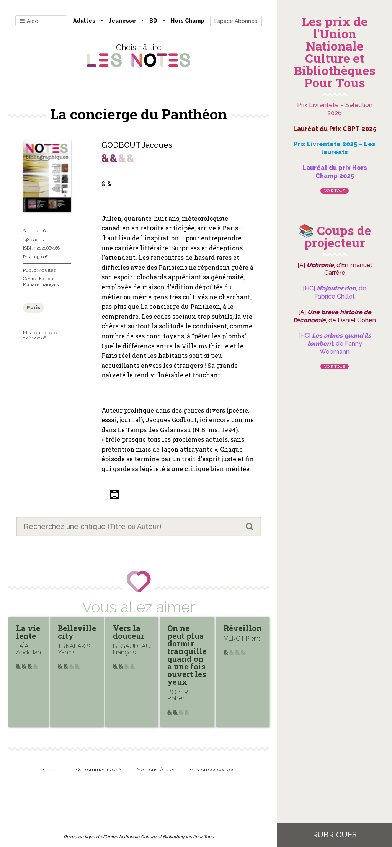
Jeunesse (122, 21)
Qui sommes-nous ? (98, 769)
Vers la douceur (128, 632)
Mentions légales (156, 769)
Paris (33, 307)
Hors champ (187, 21)
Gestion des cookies (212, 769)
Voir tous (334, 191)
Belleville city (77, 632)
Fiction (46, 278)
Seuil (28, 230)
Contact (52, 769)
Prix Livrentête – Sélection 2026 (334, 109)
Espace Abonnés (235, 21)
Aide (29, 21)
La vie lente (28, 632)
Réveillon (243, 628)
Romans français (41, 284)
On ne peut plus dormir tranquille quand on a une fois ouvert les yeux (187, 655)
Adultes (84, 21)
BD (153, 21)
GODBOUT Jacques (136, 145)
